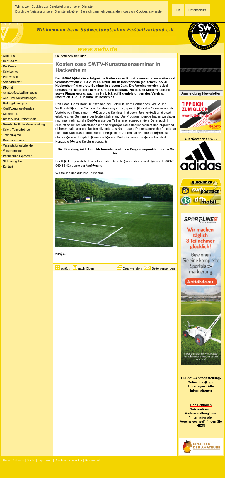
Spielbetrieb (10, 71)
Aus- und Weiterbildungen (20, 98)
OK (178, 10)
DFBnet (8, 87)
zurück (65, 268)
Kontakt (8, 166)
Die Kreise (9, 66)
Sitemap (18, 460)
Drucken (60, 460)
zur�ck (60, 254)
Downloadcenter (13, 140)
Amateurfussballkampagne (20, 92)
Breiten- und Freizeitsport (19, 119)
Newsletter (75, 460)
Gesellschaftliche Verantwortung (24, 124)
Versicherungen (13, 150)
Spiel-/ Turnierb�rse (16, 129)
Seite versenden (163, 268)
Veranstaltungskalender (18, 145)
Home (7, 460)
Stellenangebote (13, 161)
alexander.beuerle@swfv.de (144, 161)
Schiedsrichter (12, 82)
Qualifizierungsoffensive (18, 108)
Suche (31, 460)
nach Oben (86, 268)
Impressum (45, 460)
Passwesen (10, 77)
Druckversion (132, 268)
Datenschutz (197, 10)
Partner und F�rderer (17, 156)
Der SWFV (10, 61)
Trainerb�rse (12, 135)
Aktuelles (9, 55)
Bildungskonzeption (15, 103)
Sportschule (10, 113)
